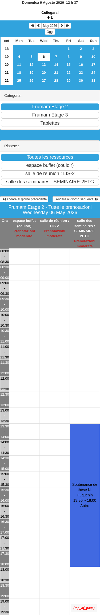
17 (93, 65)
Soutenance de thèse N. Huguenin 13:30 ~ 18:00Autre (84, 495)
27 (44, 81)
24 (93, 73)
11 (19, 65)
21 (7, 73)
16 (81, 65)
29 (69, 81)
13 (44, 65)
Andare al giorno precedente (24, 199)
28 (56, 81)
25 (19, 81)
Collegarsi (49, 13)
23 (81, 73)
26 (31, 81)
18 (7, 49)
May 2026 (50, 26)
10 (93, 57)
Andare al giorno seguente (76, 199)
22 (69, 73)
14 (56, 65)
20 (7, 65)
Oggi (50, 32)
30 (81, 81)
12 (31, 65)
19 (7, 57)
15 (69, 65)
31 (93, 81)
